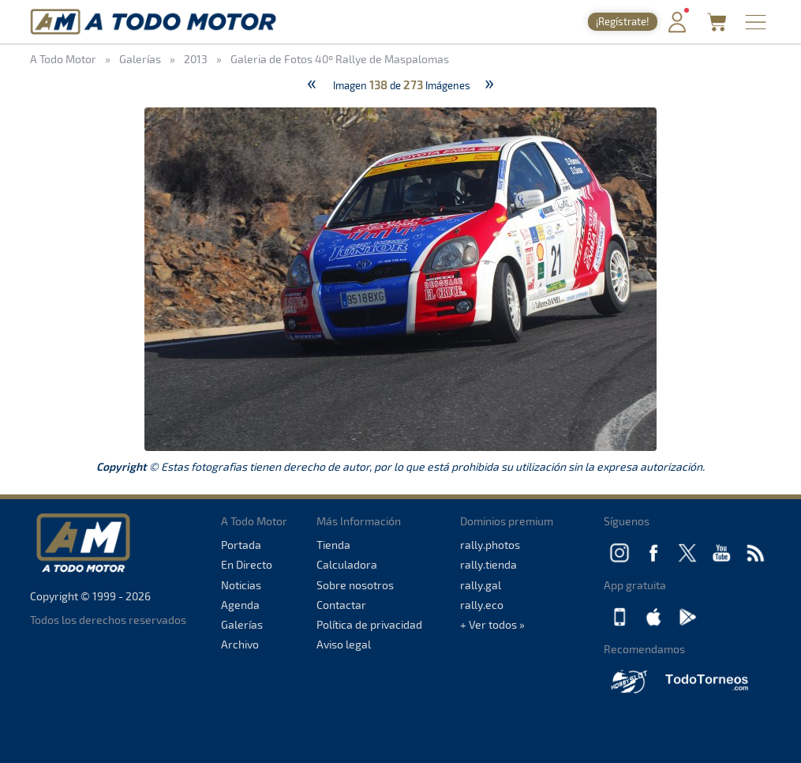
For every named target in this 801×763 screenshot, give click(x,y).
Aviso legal (343, 644)
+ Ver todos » (492, 624)
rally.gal (480, 585)
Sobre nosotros (355, 585)
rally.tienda (488, 564)
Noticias (241, 585)
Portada (241, 544)
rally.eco (481, 604)
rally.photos (490, 544)
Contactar (341, 604)
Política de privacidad (369, 624)
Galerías (242, 624)
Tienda (333, 544)
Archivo (240, 644)
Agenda (240, 604)
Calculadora (346, 564)
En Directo (246, 564)
